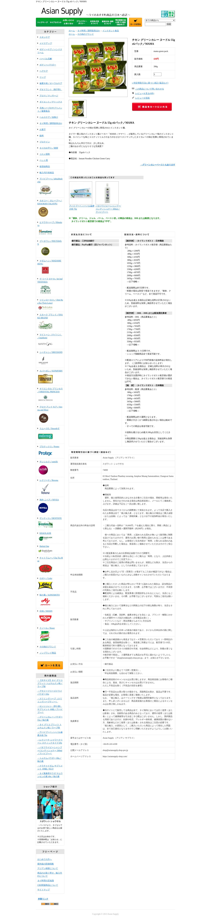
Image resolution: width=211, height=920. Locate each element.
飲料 (42, 136)
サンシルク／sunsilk (50, 468)
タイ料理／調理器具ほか (51, 123)
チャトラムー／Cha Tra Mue (50, 565)
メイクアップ (46, 43)
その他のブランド (48, 647)
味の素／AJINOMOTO (50, 600)
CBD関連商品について (47, 885)
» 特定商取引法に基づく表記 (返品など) (150, 83)
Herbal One (50, 549)
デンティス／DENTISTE (50, 523)
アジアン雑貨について (47, 868)
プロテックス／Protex (50, 451)
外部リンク (43, 899)
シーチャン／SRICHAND (50, 358)
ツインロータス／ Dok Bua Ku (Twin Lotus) (50, 304)
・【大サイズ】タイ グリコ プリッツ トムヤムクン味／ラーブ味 (50, 683)
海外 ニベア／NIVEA (50, 506)
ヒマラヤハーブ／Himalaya (50, 229)
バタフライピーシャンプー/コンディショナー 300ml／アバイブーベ (108, 209)
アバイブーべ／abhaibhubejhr (50, 187)
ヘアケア (44, 71)
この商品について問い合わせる (149, 89)
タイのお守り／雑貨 (49, 148)
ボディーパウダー (48, 65)
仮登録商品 (45, 166)
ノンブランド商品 (48, 653)
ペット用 (44, 160)
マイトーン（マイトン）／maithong (50, 341)
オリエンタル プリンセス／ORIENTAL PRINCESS (50, 395)
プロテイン (45, 142)
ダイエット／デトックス (51, 102)
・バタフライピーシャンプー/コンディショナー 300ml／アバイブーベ (49, 750)
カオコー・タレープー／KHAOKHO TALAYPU (50, 209)
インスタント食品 (110, 31)
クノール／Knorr (50, 634)
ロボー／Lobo (50, 583)
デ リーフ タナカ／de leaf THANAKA (50, 286)
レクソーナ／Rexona (50, 487)
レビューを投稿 (142, 98)
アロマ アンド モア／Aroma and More (50, 415)
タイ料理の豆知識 (45, 881)
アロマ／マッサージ (49, 96)
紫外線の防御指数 (45, 864)
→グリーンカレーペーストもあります (157, 165)
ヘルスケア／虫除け (49, 117)
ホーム (72, 31)
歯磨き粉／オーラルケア (51, 83)
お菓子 (43, 129)
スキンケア (45, 37)
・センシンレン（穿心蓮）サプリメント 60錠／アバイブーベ (50, 709)
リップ (43, 77)
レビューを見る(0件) (144, 93)
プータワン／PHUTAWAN (50, 248)
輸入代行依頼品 (47, 173)
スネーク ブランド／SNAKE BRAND (50, 322)
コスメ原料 (45, 154)
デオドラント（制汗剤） (51, 89)
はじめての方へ (44, 859)
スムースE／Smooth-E (50, 434)
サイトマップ (43, 890)
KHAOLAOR (50, 537)
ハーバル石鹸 (46, 59)
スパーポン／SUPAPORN (50, 377)
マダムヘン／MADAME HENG (50, 267)
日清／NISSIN (50, 617)
